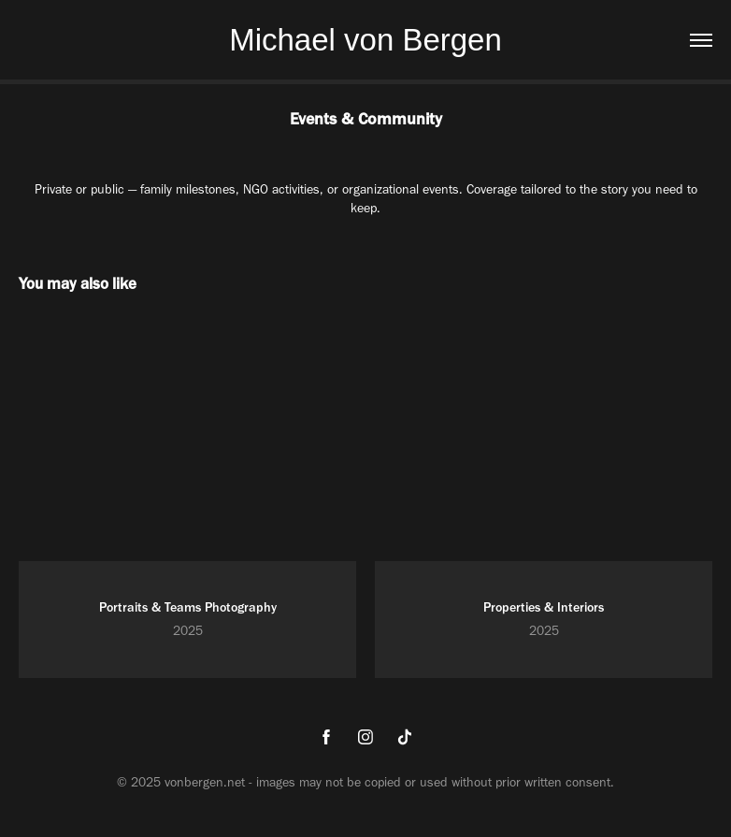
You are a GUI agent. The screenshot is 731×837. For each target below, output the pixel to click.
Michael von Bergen (365, 39)
